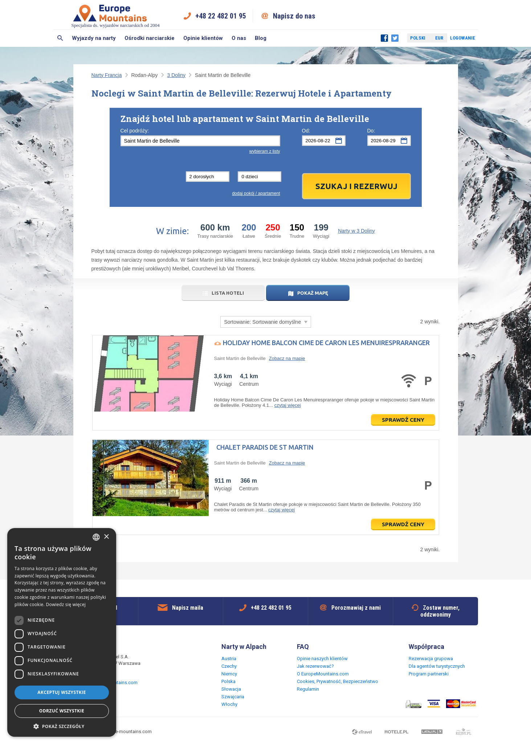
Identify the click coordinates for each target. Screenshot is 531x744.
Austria (228, 658)
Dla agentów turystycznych (437, 666)
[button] (62, 726)
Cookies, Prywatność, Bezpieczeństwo (337, 681)
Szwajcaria (232, 696)
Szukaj (60, 38)
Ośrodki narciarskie (149, 38)
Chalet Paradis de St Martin (265, 447)
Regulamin (308, 689)
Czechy (229, 666)
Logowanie (462, 38)
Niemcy (229, 673)
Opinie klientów (203, 38)
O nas (239, 38)
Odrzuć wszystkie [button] (61, 711)
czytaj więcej (287, 405)
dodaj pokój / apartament (256, 193)
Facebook (384, 38)
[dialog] (61, 632)
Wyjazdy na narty (94, 38)
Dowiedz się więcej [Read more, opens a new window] (66, 604)
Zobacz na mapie (287, 358)
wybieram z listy (264, 151)
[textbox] (200, 140)
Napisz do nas (294, 16)
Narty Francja (106, 75)
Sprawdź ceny (403, 420)
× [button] (106, 537)
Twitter (395, 38)
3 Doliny (176, 75)
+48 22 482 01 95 (220, 16)
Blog (260, 38)
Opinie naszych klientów (322, 658)
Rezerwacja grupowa (431, 658)
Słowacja (231, 689)
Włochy (229, 704)
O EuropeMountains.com (323, 673)
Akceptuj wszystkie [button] (61, 692)
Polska (228, 681)
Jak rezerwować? (315, 666)
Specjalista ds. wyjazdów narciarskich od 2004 (116, 16)
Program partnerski (429, 673)
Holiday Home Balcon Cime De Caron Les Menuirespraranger (326, 342)
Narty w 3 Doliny (356, 231)
